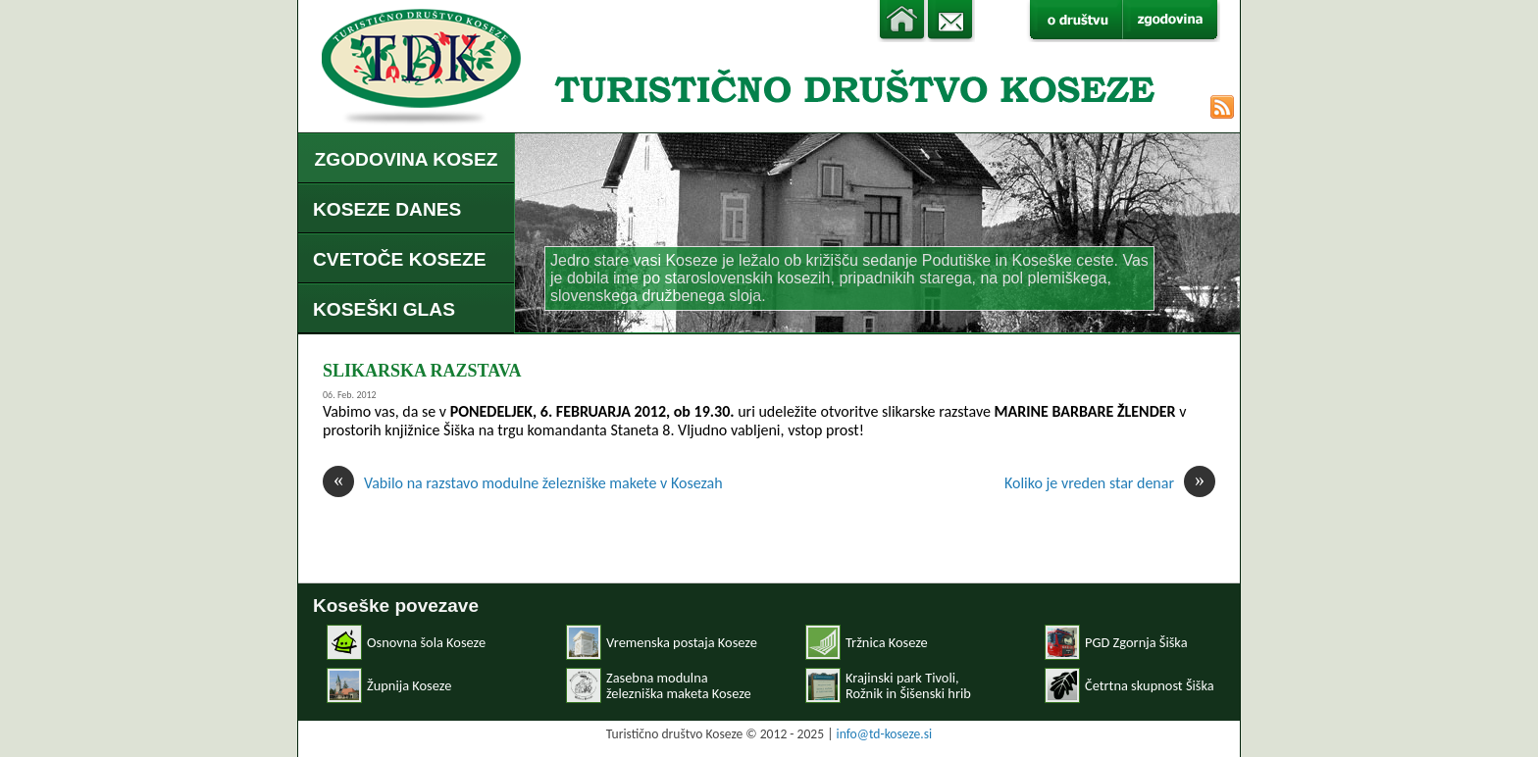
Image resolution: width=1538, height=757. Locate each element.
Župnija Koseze (409, 685)
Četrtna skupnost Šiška (1149, 685)
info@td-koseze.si (885, 734)
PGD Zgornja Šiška (1136, 642)
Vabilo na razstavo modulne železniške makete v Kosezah (523, 483)
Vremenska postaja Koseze (681, 642)
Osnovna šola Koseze (426, 642)
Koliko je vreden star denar (1109, 483)
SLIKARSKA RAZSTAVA (422, 370)
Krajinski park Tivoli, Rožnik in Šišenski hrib (908, 685)
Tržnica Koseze (887, 642)
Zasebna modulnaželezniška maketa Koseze (678, 685)
